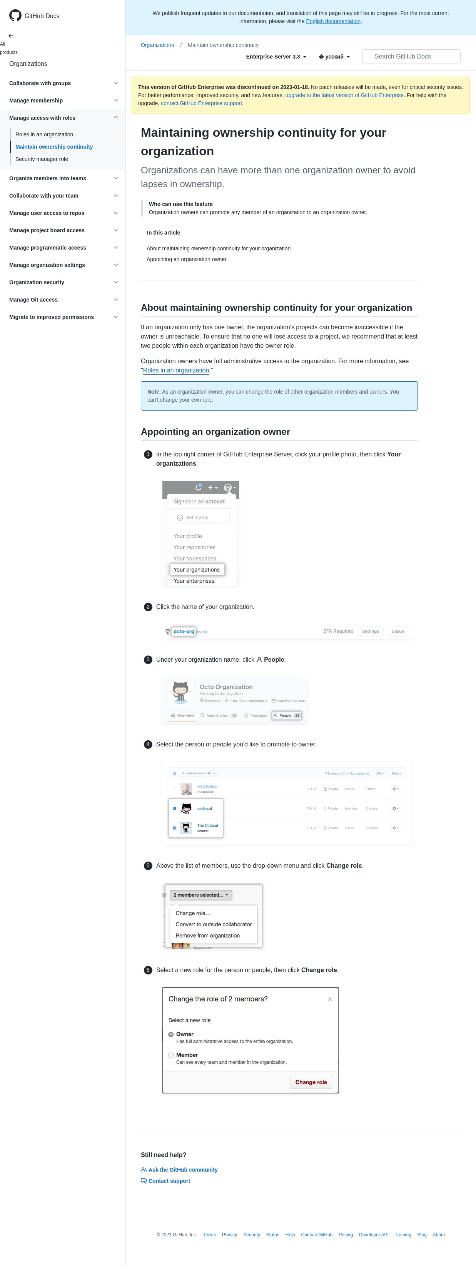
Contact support (165, 1181)
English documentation (333, 21)
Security (251, 1234)
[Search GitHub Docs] (411, 56)
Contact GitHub (316, 1234)
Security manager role (41, 159)
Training (403, 1234)
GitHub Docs (42, 16)
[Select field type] (276, 56)
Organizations (28, 63)
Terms (209, 1234)
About (439, 1234)
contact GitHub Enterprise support (201, 103)
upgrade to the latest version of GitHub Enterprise (345, 95)
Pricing (346, 1234)
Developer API (374, 1234)
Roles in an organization (44, 134)
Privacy (229, 1234)
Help (290, 1234)
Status (272, 1234)
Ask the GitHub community (179, 1170)
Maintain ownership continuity (54, 147)
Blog (422, 1234)
